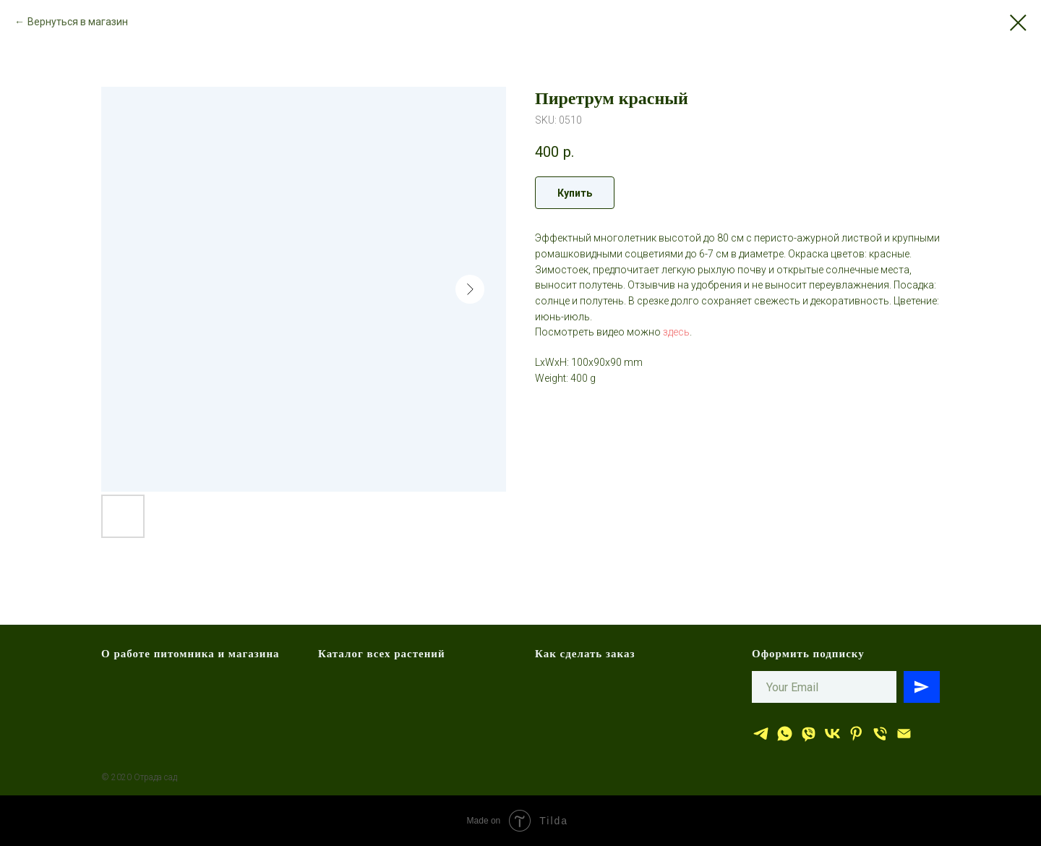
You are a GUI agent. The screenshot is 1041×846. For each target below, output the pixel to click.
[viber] (809, 734)
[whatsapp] (785, 734)
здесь (676, 332)
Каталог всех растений (381, 653)
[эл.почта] (904, 734)
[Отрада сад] (761, 734)
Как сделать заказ (585, 653)
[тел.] (880, 734)
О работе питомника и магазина (190, 653)
